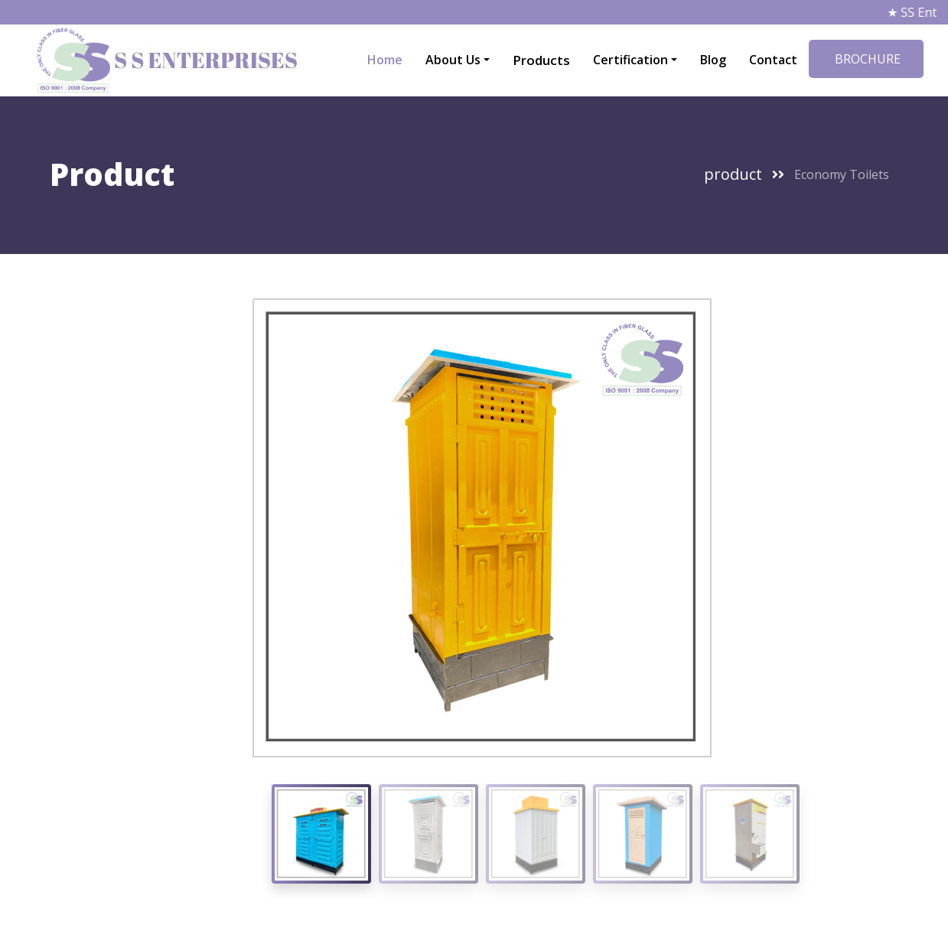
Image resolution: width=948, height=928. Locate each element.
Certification (630, 59)
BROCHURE (866, 58)
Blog (713, 59)
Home (384, 59)
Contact (773, 59)
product (733, 174)
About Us (453, 59)
